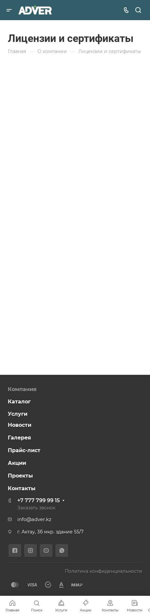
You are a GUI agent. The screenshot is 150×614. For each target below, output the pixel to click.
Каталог (19, 401)
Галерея (19, 438)
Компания (22, 389)
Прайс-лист (24, 450)
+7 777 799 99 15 (38, 500)
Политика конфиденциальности (103, 571)
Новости (19, 425)
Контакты (22, 488)
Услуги (17, 414)
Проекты (20, 476)
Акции (17, 463)
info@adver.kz (34, 519)
